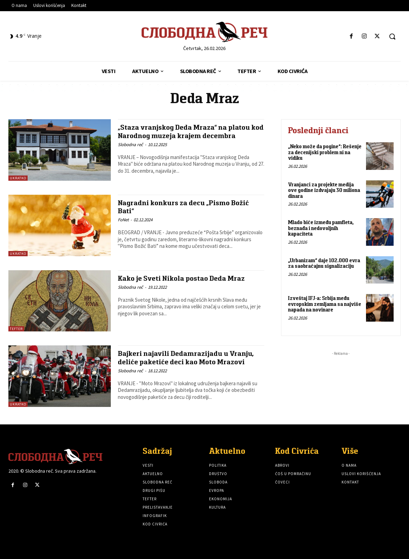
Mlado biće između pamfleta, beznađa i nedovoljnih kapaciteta (321, 228)
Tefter (16, 329)
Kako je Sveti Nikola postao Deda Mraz (183, 278)
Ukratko (18, 178)
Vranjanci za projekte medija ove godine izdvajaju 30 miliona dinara (324, 190)
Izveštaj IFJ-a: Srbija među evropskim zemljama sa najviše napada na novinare (324, 304)
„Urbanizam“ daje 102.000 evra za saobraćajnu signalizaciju (324, 263)
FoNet (123, 220)
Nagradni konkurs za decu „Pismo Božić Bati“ (184, 207)
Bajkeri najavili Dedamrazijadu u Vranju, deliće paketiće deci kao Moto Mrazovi (187, 357)
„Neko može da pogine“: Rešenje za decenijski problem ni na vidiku (324, 152)
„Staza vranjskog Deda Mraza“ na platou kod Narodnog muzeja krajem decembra (185, 131)
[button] (392, 36)
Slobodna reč (130, 145)
